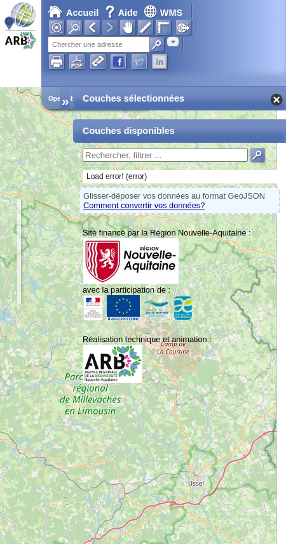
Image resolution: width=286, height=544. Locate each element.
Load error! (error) (116, 176)
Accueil (73, 13)
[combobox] (173, 41)
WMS (163, 13)
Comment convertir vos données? (144, 205)
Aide (122, 13)
